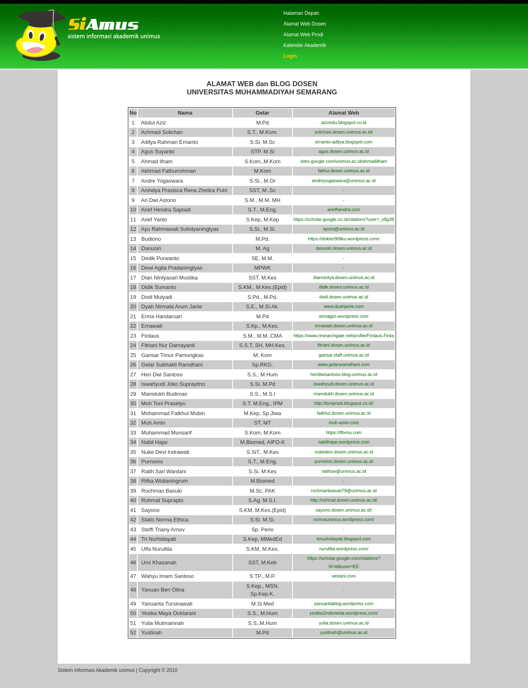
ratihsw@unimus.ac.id (343, 471)
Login (290, 56)
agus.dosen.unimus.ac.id (344, 151)
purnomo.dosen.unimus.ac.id (344, 461)
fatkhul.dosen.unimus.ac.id (343, 413)
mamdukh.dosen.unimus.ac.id (344, 393)
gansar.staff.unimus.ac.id (344, 354)
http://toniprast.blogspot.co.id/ (344, 403)
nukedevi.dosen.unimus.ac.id (343, 451)
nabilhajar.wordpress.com (344, 441)
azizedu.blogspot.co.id (343, 122)
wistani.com (344, 575)
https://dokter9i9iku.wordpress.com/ (344, 238)
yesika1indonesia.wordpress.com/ (344, 613)
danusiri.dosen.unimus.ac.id (344, 248)
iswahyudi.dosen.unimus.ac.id (344, 383)
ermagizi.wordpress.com (343, 316)
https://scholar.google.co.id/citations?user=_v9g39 (344, 219)
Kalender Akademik (304, 45)
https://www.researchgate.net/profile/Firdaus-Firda (344, 335)
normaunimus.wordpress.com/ (344, 519)
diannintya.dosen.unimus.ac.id (343, 277)
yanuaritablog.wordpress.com (344, 603)
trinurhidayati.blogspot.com (344, 538)
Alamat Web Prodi (303, 35)
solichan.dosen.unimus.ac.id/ (344, 131)
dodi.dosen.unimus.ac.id (343, 296)
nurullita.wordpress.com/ (343, 548)
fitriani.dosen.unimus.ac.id (344, 345)
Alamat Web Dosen (304, 24)
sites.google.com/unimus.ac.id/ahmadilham (343, 161)
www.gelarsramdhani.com (344, 364)
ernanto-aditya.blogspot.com (343, 141)
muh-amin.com (344, 422)
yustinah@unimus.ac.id (343, 632)
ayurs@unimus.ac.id (343, 228)
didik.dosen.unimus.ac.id (343, 286)
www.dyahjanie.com (344, 306)
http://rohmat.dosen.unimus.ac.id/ (343, 500)
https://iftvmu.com (343, 432)
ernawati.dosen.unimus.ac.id (343, 325)
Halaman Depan (301, 13)
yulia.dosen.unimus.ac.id (343, 622)
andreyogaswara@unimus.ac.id (343, 180)
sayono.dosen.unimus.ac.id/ (344, 509)
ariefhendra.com (344, 209)
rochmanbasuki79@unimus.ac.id (344, 490)
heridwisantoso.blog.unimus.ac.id (343, 374)
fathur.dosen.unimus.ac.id (344, 170)
